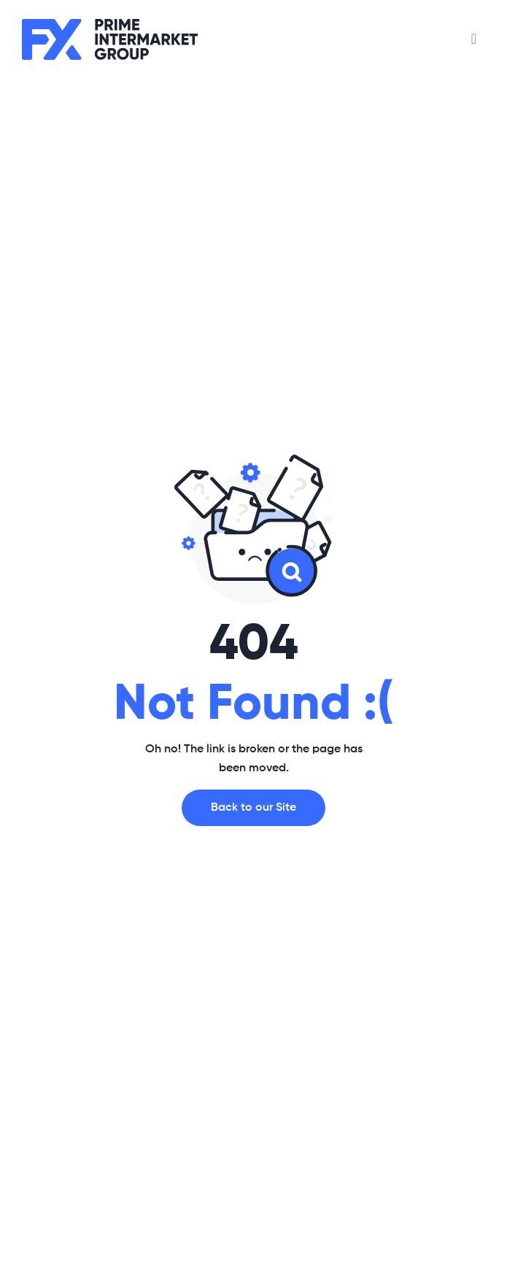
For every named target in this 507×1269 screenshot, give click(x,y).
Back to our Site (253, 808)
